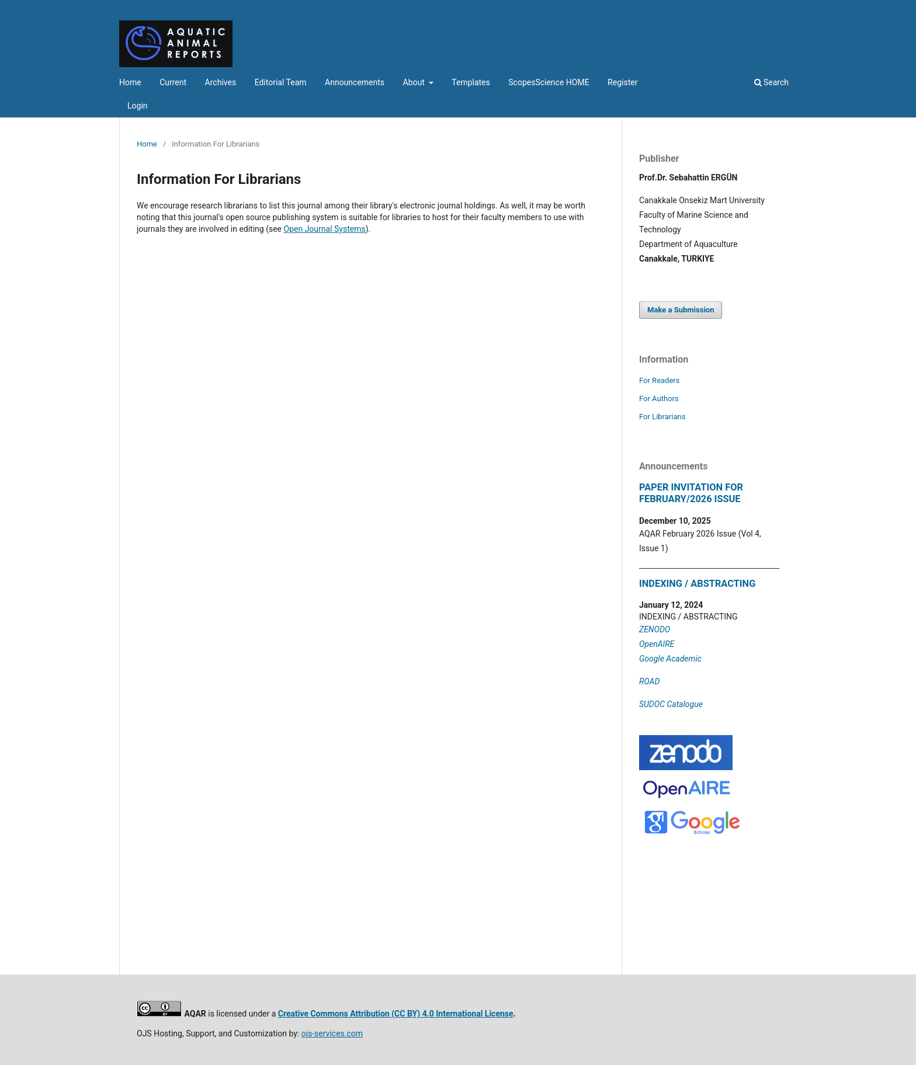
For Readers (659, 380)
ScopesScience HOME (548, 82)
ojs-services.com (332, 1033)
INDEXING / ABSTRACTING (697, 583)
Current (172, 82)
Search (771, 82)
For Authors (659, 398)
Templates (471, 82)
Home (130, 82)
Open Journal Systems (325, 229)
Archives (221, 82)
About (415, 82)
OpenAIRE (656, 644)
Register (622, 82)
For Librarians (662, 416)
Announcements (354, 82)
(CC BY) (405, 1013)
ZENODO (654, 629)
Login (137, 105)
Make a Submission (680, 309)
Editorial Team (281, 82)
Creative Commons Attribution (334, 1013)
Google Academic (670, 658)
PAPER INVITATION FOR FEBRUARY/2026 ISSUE (691, 493)
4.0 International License (466, 1013)
